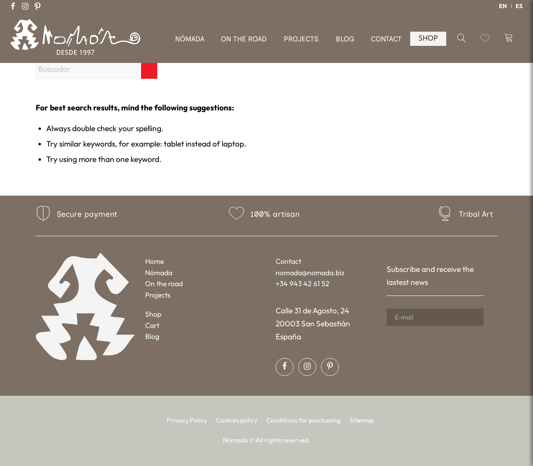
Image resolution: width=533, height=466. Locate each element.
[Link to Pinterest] (37, 6)
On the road (164, 283)
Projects (158, 295)
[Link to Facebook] (13, 6)
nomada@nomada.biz (310, 272)
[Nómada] (75, 44)
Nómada (158, 272)
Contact (288, 261)
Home (154, 261)
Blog (152, 336)
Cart (152, 325)
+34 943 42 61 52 (303, 283)
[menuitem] (503, 6)
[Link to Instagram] (25, 6)
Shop (153, 314)
